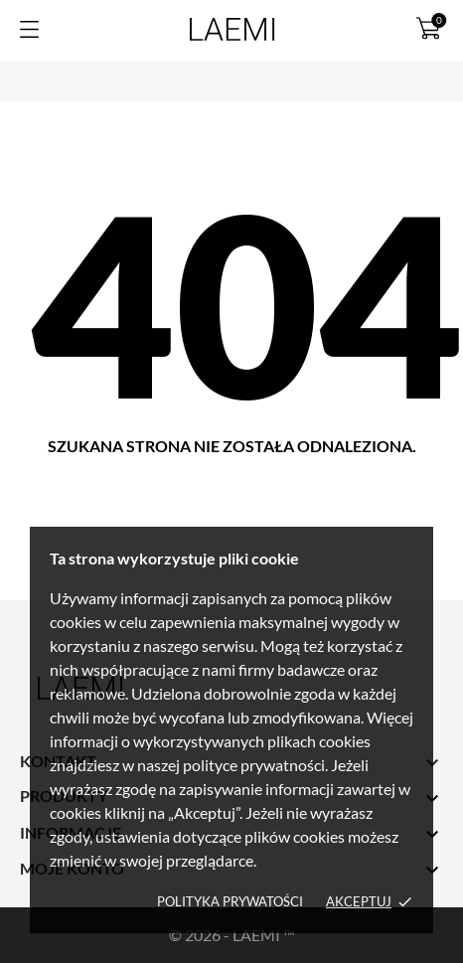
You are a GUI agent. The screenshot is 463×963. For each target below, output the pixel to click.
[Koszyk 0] (428, 28)
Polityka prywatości (230, 901)
